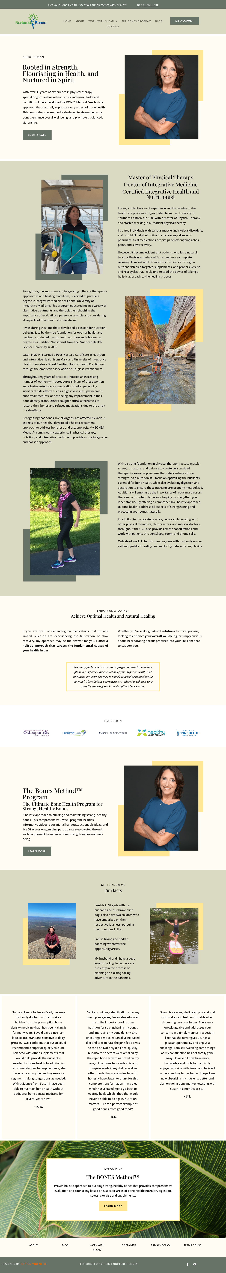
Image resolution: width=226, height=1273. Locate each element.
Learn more (37, 851)
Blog (158, 21)
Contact (113, 26)
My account (184, 20)
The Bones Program (136, 21)
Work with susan (101, 21)
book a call (37, 135)
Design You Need (33, 1264)
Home (67, 21)
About (80, 21)
